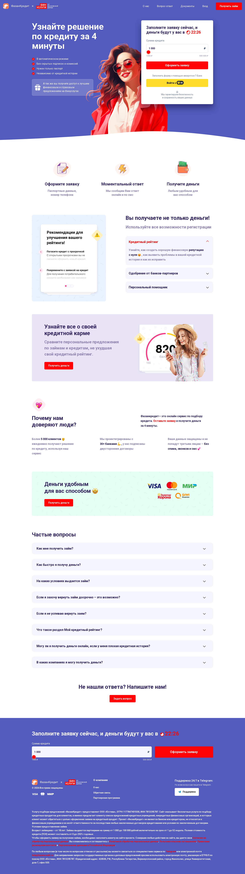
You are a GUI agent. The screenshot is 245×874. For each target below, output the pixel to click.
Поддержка (187, 791)
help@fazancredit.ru (42, 855)
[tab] (169, 242)
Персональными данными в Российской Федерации (86, 845)
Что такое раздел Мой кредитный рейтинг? (69, 630)
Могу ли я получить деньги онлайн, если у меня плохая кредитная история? (93, 646)
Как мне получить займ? (55, 548)
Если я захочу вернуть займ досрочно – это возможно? (78, 597)
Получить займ (229, 6)
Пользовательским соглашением (177, 841)
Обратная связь (101, 792)
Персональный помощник (148, 287)
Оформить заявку (177, 65)
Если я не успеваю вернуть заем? (61, 613)
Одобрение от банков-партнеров (153, 273)
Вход (205, 6)
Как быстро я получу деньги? (59, 565)
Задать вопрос (122, 698)
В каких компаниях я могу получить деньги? (70, 662)
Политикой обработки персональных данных (133, 841)
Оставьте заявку (164, 420)
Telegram (171, 851)
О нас (146, 6)
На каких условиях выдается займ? (63, 581)
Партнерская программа (106, 798)
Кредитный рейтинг (143, 242)
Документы (188, 6)
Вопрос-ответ (165, 6)
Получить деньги (58, 365)
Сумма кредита (155, 40)
